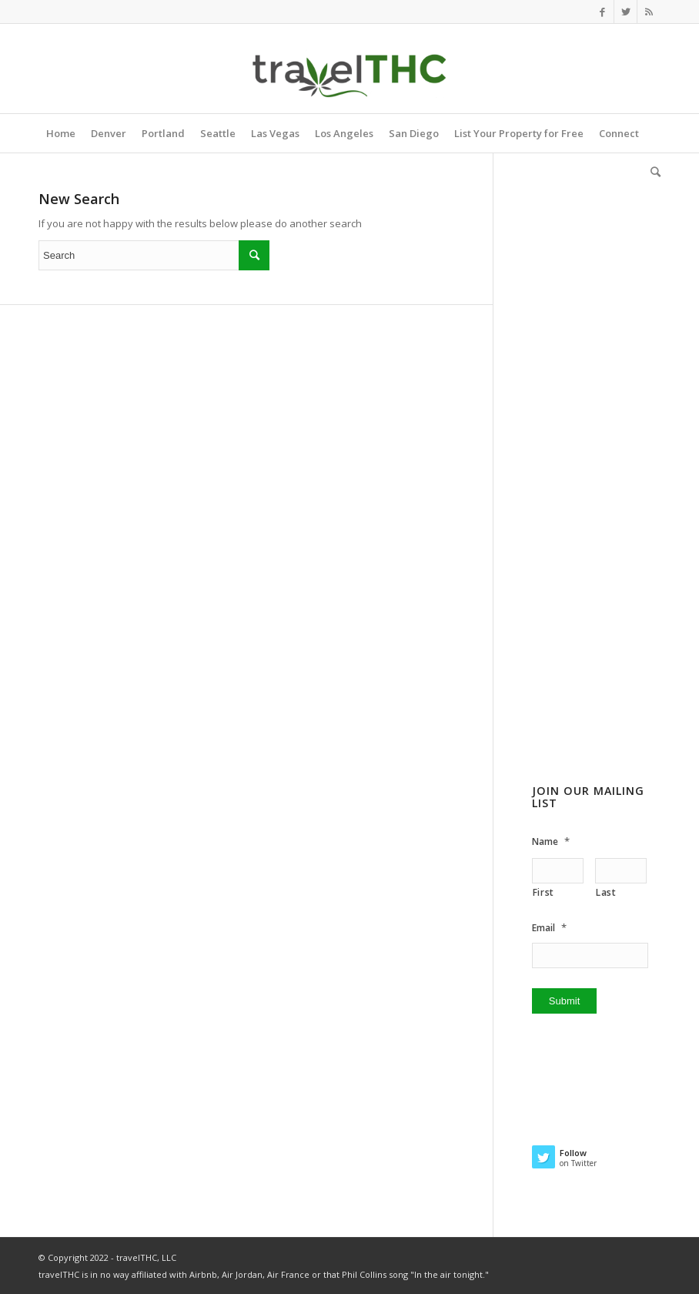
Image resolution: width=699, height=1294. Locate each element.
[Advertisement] (596, 508)
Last (606, 892)
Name (551, 841)
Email (549, 927)
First (543, 892)
